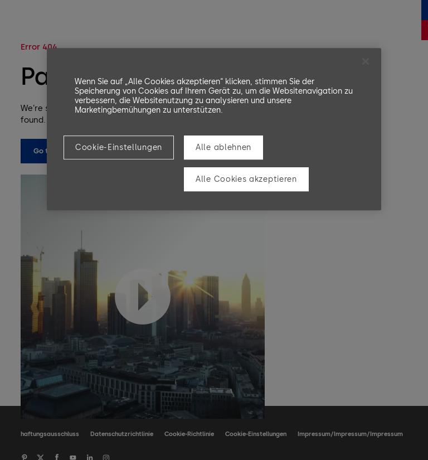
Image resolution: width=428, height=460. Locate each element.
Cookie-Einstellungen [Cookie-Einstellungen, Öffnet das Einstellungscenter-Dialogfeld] (118, 147)
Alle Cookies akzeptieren (246, 179)
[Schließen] (365, 61)
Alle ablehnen (223, 147)
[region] (214, 129)
